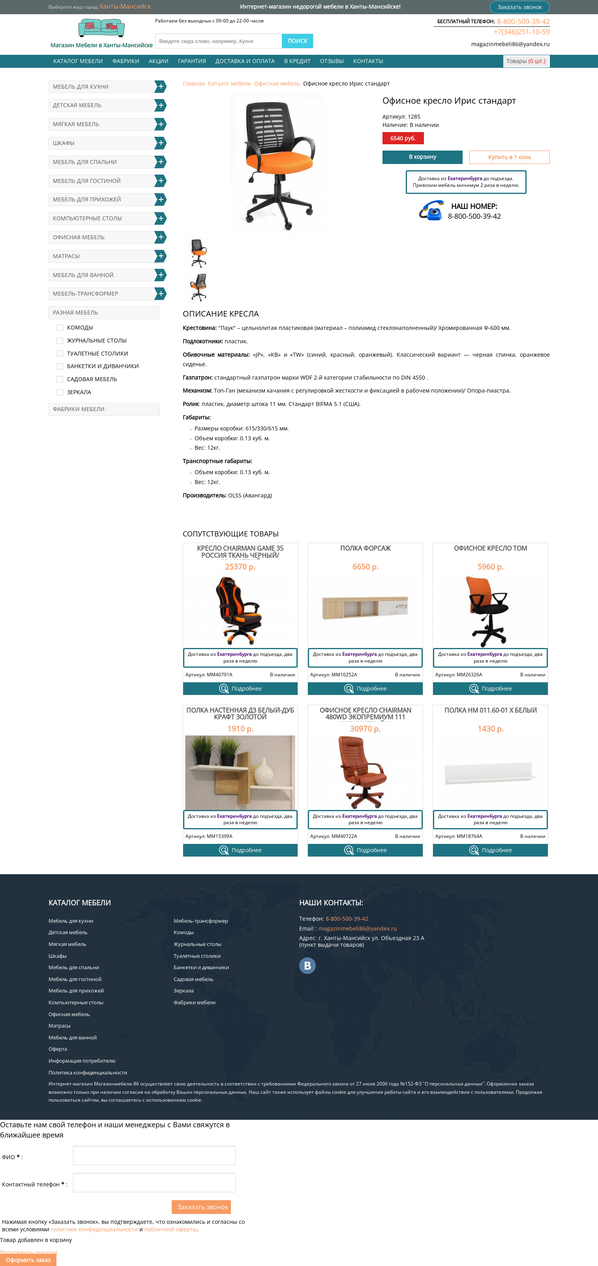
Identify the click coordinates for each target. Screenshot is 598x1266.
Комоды (80, 327)
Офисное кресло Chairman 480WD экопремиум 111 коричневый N (365, 717)
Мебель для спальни (85, 162)
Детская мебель (77, 105)
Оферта (58, 1048)
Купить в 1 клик (509, 157)
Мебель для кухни (81, 86)
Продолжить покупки (28, 1252)
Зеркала (79, 392)
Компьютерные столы (87, 218)
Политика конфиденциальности (88, 1072)
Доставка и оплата (245, 61)
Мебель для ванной (83, 275)
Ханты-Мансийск (125, 6)
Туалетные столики (97, 353)
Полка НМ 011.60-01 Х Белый (490, 710)
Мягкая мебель (76, 124)
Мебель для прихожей (87, 199)
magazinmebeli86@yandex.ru (510, 44)
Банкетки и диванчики (103, 366)
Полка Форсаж (365, 548)
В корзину (422, 156)
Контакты (368, 61)
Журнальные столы (97, 340)
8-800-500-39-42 (523, 21)
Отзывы (332, 61)
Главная (194, 83)
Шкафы (64, 143)
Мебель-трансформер (85, 293)
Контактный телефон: (34, 1184)
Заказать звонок (520, 7)
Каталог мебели (78, 61)
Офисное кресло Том (490, 548)
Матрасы (66, 256)
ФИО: (12, 1157)
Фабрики (125, 61)
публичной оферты (170, 1229)
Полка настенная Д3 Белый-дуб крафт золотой (240, 714)
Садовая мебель (92, 379)
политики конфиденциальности (94, 1229)
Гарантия (192, 61)
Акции (159, 61)
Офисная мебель (277, 83)
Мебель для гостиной (87, 180)
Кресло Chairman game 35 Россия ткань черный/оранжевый (240, 555)
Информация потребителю (82, 1060)
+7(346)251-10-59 (522, 31)
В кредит (297, 61)
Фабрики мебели (79, 409)
